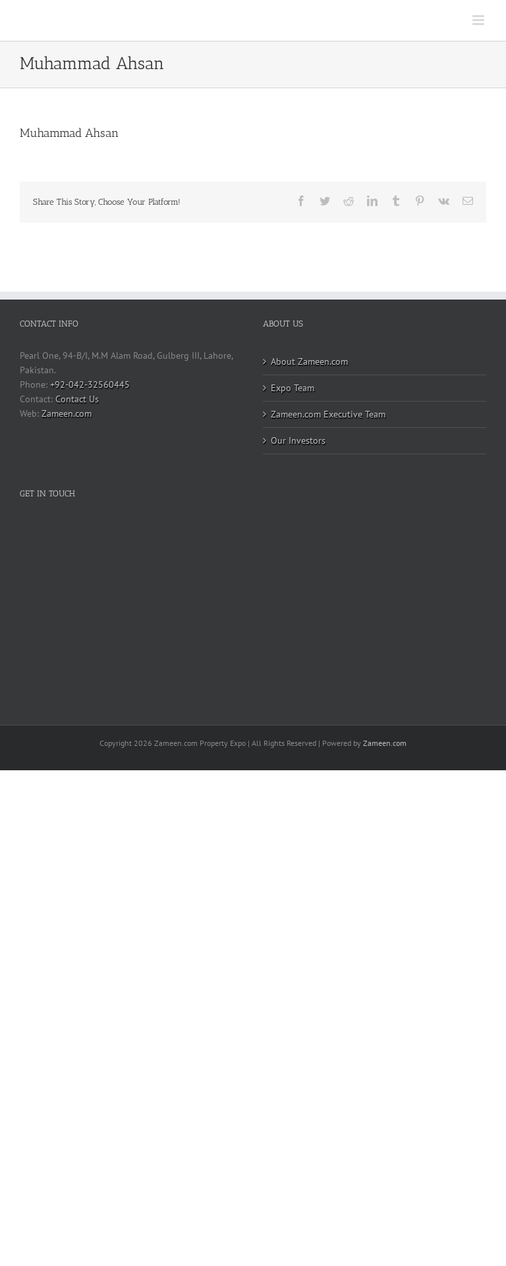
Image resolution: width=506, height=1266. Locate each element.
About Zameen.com (309, 361)
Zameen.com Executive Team (328, 414)
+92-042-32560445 (90, 384)
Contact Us (77, 399)
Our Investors (298, 440)
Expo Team (292, 388)
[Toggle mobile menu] (479, 20)
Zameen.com (67, 413)
